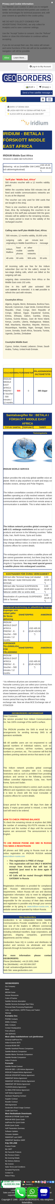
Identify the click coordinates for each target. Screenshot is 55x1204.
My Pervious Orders (12, 1155)
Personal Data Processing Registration (19, 1007)
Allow (6, 57)
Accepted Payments (12, 1170)
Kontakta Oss (11, 1016)
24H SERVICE (10, 1034)
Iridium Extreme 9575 (13, 1043)
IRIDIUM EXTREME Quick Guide (17, 1116)
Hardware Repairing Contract (15, 1096)
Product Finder (10, 1146)
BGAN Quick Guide (12, 1125)
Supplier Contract (11, 1099)
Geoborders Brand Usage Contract (17, 1108)
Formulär (9, 1063)
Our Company (10, 986)
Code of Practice (11, 998)
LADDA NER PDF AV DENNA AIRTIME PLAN (26, 110)
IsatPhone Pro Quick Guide (15, 1122)
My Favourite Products (13, 1152)
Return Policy (10, 1176)
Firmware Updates (11, 1134)
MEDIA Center (10, 992)
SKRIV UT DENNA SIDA (18, 107)
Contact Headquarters (13, 1028)
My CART (8, 1149)
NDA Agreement (11, 1105)
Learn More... (19, 57)
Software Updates (11, 1131)
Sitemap (8, 1013)
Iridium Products (11, 1060)
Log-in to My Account (40, 66)
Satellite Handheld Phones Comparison (19, 1048)
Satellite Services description (15, 1001)
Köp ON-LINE (11, 1143)
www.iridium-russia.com (14, 856)
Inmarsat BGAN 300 (12, 1045)
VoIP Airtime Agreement (13, 1093)
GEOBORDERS (12, 983)
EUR (30, 87)
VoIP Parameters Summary (15, 1128)
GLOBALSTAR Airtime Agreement (17, 1090)
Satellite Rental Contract (14, 1066)
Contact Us (9, 1173)
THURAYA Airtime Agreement (15, 1087)
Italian (27, 1182)
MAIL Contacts (10, 1025)
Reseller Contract (11, 1102)
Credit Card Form (11, 1111)
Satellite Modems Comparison (16, 1051)
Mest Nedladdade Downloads (18, 1113)
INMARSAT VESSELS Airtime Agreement (20, 1081)
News (7, 989)
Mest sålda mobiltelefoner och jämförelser (24, 1037)
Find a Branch (10, 1031)
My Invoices (9, 1164)
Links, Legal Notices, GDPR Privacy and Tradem (22, 1010)
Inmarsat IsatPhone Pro (13, 1040)
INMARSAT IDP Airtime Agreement (17, 1084)
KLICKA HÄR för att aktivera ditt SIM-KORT (25, 114)
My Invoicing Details (12, 1158)
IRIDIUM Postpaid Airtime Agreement (18, 1072)
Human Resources (11, 995)
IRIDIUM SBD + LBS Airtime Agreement (19, 1069)
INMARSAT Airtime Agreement (16, 1078)
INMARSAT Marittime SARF (15, 1140)
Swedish (27, 1184)
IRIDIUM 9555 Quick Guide (15, 1119)
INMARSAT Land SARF (13, 1137)
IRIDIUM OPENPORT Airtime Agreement (19, 1075)
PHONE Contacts (11, 1019)
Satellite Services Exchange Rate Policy (19, 1004)
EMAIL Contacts (11, 1022)
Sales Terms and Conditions (15, 1167)
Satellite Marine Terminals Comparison (19, 1054)
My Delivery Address (12, 1161)
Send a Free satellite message (37, 92)
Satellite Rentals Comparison (15, 1057)
